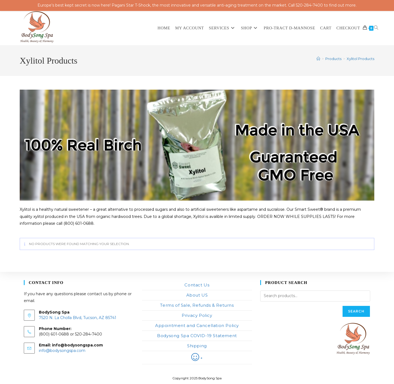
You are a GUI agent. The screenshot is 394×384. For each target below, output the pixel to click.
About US (197, 295)
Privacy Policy (197, 315)
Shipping (197, 345)
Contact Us (196, 285)
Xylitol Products (360, 58)
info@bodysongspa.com (62, 350)
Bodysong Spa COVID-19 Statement (197, 335)
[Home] (318, 58)
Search (356, 311)
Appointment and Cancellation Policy (197, 325)
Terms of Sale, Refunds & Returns (197, 305)
